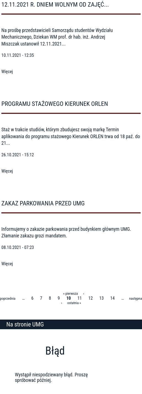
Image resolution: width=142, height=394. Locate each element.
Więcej (7, 71)
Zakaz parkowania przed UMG (43, 203)
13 (101, 298)
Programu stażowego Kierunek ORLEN (54, 103)
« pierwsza (70, 293)
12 (90, 298)
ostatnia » (74, 303)
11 (79, 298)
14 (112, 298)
